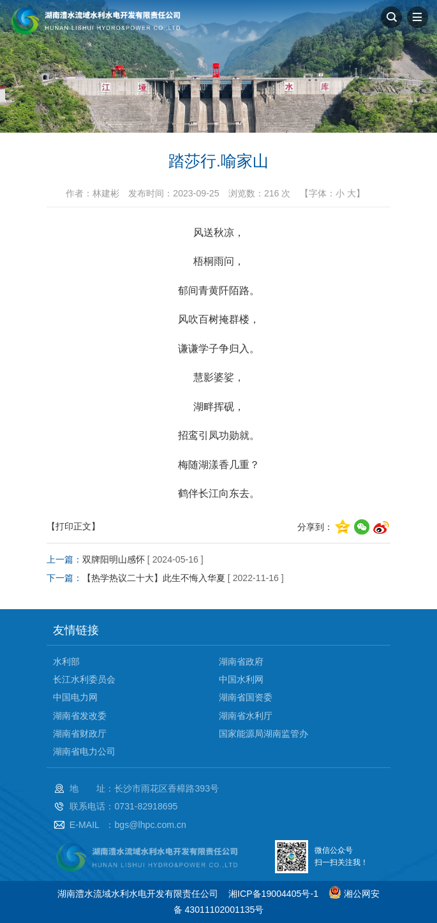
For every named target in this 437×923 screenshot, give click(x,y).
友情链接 (76, 630)
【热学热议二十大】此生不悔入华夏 (153, 578)
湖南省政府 (241, 661)
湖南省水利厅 (245, 716)
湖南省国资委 (245, 697)
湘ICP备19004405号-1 (273, 894)
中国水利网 (241, 679)
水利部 (66, 661)
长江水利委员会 (84, 679)
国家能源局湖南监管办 (263, 733)
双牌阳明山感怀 (113, 559)
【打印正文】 (73, 526)
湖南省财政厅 (80, 733)
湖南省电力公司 (84, 751)
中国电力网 (75, 697)
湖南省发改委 (80, 716)
